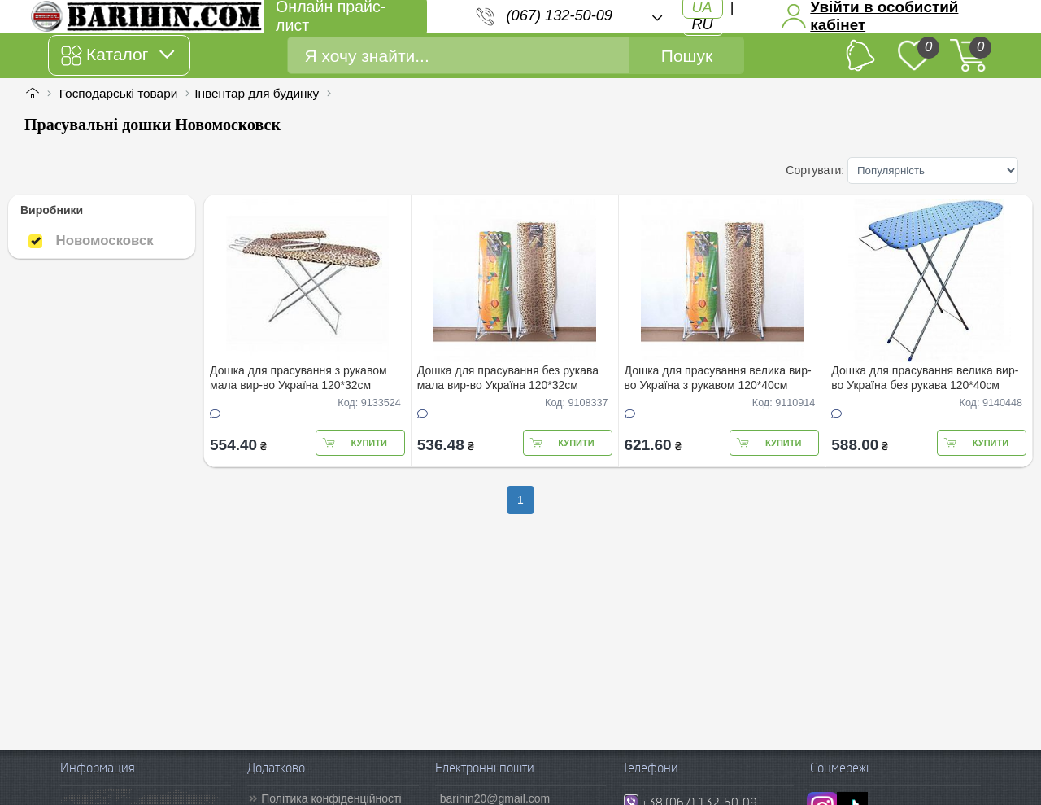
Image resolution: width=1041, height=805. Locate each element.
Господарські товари (118, 93)
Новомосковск (91, 240)
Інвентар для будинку (256, 93)
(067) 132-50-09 (559, 15)
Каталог (117, 55)
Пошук (686, 55)
